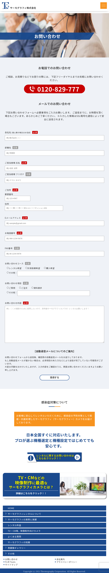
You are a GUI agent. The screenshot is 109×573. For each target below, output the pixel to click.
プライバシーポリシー (66, 560)
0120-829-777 (58, 89)
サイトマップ (11, 563)
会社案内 (60, 558)
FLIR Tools (10, 560)
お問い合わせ (11, 558)
